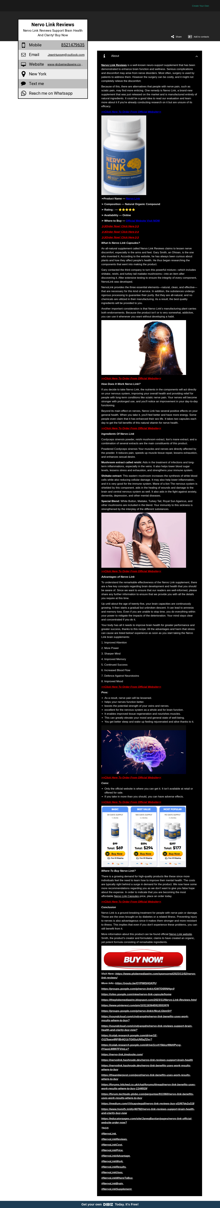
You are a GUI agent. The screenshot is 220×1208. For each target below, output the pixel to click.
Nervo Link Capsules (126, 896)
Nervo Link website (180, 934)
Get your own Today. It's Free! (110, 1204)
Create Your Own (200, 6)
